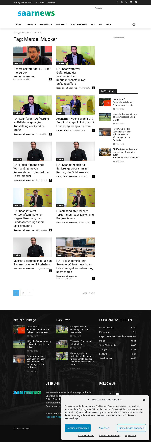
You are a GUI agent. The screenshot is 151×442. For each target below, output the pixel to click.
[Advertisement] (98, 15)
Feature (17, 63)
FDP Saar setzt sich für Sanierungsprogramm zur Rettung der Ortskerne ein (72, 168)
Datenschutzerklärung (109, 435)
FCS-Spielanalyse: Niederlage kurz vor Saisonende (79, 330)
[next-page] (30, 293)
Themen (60, 63)
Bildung (17, 159)
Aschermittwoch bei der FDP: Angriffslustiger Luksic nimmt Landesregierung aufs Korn (75, 122)
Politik (17, 113)
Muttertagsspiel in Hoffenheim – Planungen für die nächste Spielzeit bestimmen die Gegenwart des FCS (82, 359)
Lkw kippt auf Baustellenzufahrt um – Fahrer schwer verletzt (124, 102)
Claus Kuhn (62, 130)
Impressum (130, 435)
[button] (144, 399)
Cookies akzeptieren (77, 428)
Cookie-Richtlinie (86, 435)
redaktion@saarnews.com (59, 416)
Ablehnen (104, 428)
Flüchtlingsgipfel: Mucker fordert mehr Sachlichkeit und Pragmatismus (75, 214)
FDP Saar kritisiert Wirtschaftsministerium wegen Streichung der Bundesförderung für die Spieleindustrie (28, 218)
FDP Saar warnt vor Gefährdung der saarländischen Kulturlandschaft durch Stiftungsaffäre (70, 76)
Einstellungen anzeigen (131, 428)
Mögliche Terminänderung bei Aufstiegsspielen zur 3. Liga (125, 117)
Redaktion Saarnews (23, 76)
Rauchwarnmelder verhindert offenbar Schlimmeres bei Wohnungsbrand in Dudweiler (122, 134)
